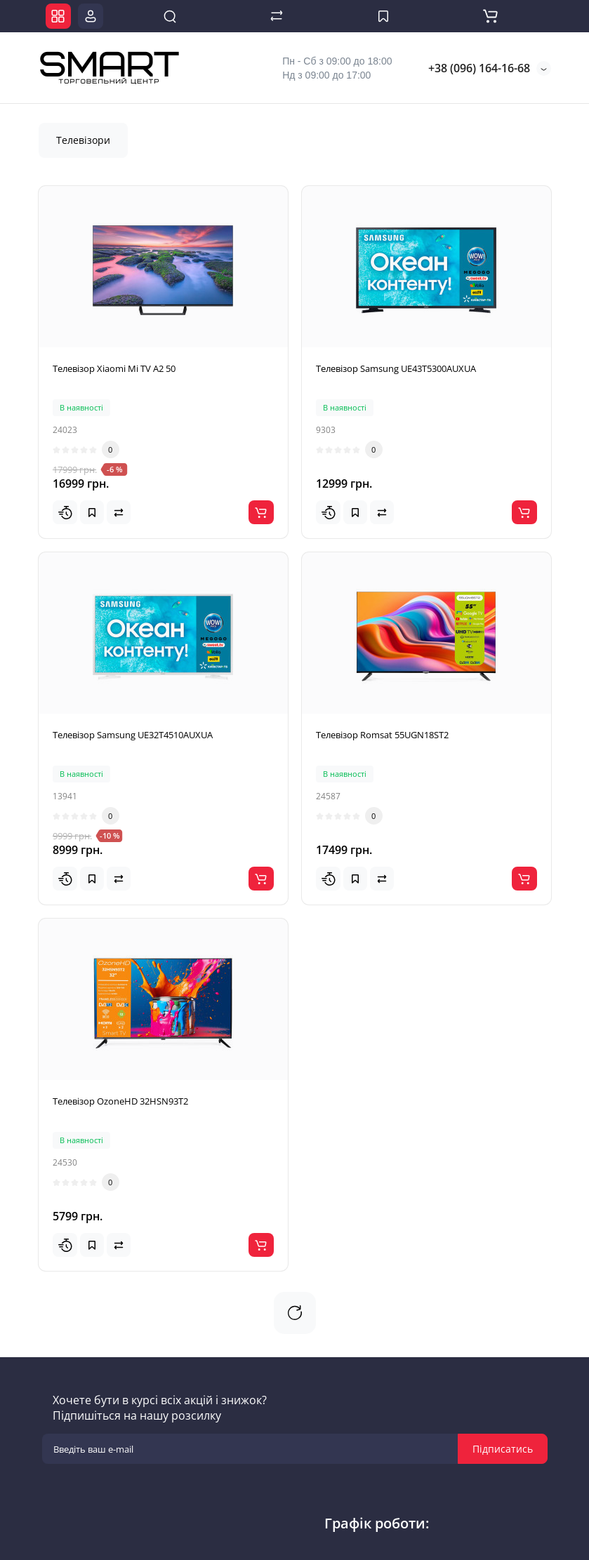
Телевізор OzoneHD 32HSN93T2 (120, 1101)
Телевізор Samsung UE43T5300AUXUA (396, 368)
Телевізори (83, 140)
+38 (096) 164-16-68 (477, 68)
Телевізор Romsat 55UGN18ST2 (382, 734)
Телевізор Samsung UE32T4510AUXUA (133, 734)
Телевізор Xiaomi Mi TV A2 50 (114, 368)
